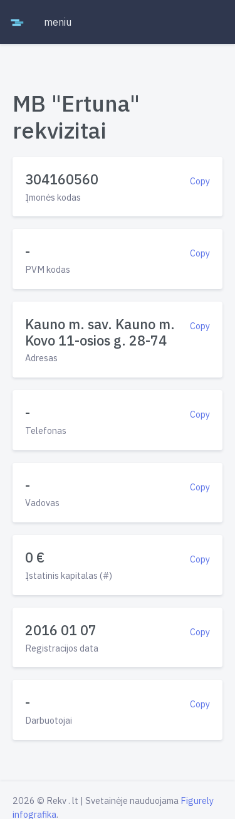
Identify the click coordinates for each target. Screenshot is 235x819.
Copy (200, 181)
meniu (57, 22)
